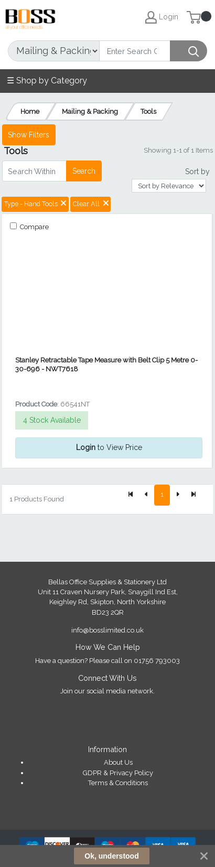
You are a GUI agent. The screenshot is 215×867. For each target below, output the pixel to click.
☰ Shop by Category (47, 80)
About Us (118, 762)
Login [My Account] (161, 17)
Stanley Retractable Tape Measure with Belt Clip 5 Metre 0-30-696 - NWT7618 (106, 364)
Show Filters (28, 135)
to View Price (109, 447)
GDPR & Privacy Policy (118, 773)
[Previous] (146, 495)
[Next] (178, 495)
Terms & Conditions (118, 783)
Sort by (197, 171)
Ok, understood (111, 856)
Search (83, 171)
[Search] (134, 50)
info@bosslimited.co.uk (107, 630)
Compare (33, 227)
